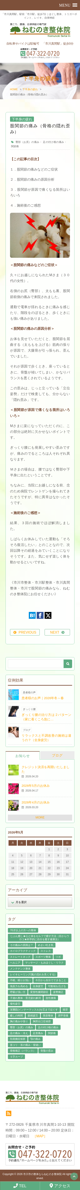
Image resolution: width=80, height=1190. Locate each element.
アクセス (60, 1185)
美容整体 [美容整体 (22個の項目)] (48, 1015)
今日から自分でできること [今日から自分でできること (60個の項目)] (50, 980)
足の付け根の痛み (53, 142)
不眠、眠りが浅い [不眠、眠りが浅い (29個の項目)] (20, 980)
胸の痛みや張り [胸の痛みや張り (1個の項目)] (19, 1021)
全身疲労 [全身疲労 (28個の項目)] (38, 986)
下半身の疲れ (30, 89)
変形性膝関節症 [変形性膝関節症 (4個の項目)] (39, 992)
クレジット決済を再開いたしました (46, 769)
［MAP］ (40, 1136)
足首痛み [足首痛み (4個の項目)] (38, 1033)
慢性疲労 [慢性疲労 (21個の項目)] (15, 1003)
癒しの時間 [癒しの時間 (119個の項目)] (16, 1015)
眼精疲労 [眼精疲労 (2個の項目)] (33, 1015)
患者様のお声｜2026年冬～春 (43, 698)
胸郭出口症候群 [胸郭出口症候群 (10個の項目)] (42, 1021)
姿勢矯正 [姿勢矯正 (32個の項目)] (58, 992)
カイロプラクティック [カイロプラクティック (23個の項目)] (23, 950)
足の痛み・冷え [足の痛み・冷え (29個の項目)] (19, 1033)
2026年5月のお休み (36, 785)
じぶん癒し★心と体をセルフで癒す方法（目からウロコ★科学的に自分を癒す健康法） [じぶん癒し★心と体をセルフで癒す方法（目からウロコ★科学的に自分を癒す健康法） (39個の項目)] (39, 938)
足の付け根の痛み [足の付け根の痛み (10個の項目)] (48, 1027)
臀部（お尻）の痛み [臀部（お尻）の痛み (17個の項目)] (21, 1027)
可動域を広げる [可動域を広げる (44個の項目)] (57, 986)
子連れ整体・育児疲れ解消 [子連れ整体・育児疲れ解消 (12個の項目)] (25, 998)
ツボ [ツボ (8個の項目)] (58, 956)
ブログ (57, 755)
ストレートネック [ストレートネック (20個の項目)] (20, 956)
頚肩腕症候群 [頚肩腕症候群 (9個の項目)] (17, 1038)
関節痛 (15, 146)
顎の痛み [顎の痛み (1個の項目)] (35, 1038)
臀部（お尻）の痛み (27, 142)
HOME (14, 89)
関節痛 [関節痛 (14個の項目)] (52, 1033)
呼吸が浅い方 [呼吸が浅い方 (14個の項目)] (17, 992)
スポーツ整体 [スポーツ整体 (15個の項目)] (43, 956)
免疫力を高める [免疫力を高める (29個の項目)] (19, 986)
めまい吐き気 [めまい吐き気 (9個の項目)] (45, 945)
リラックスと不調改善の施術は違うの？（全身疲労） (46, 738)
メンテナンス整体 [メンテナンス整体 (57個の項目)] (20, 968)
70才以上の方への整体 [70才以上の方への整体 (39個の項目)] (23, 930)
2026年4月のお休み (36, 802)
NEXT (54, 632)
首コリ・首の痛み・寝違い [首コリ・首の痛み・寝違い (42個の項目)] (25, 1044)
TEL (19, 1185)
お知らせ (22, 756)
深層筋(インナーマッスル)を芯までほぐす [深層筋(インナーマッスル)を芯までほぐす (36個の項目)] (34, 1009)
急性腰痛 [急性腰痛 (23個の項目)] (51, 998)
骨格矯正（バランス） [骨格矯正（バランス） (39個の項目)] (23, 1050)
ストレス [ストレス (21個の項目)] (46, 950)
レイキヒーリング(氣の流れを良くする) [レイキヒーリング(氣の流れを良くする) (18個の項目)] (32, 974)
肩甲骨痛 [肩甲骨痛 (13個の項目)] (63, 1015)
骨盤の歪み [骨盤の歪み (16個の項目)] (47, 1050)
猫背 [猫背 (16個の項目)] (65, 1009)
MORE (40, 817)
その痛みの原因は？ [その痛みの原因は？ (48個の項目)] (21, 945)
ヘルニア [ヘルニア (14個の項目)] (15, 962)
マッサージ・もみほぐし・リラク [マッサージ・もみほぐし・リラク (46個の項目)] (44, 962)
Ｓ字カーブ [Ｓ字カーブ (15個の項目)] (16, 1056)
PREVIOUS (27, 632)
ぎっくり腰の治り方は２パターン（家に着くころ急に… (46, 717)
